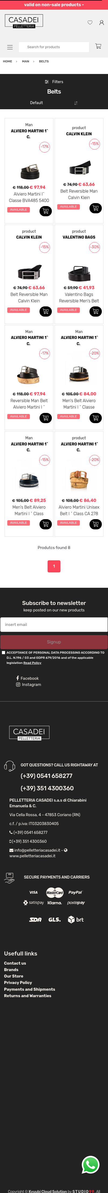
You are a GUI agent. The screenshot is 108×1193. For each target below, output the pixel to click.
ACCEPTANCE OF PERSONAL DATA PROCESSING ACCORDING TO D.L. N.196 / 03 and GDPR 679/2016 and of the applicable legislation (55, 658)
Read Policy (32, 663)
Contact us (15, 963)
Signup (54, 642)
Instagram (28, 684)
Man (29, 125)
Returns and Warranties (27, 995)
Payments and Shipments (29, 989)
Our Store (13, 976)
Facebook (27, 678)
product (79, 128)
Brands (11, 969)
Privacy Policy (18, 982)
